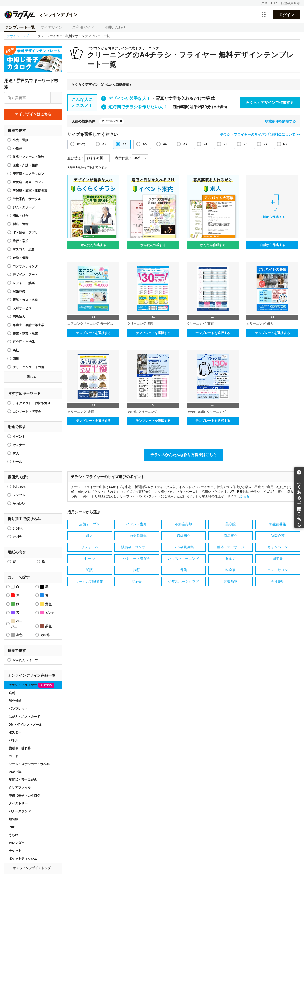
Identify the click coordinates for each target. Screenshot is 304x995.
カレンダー (16, 843)
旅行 (136, 570)
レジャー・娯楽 (24, 283)
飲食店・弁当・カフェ (28, 182)
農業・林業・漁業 (25, 333)
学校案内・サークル (27, 199)
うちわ (13, 835)
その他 (44, 635)
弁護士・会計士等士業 (28, 325)
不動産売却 (183, 524)
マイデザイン (51, 27)
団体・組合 (20, 216)
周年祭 (277, 559)
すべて (81, 144)
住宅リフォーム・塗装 (28, 157)
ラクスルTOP (267, 3)
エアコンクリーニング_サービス (90, 324)
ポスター (15, 732)
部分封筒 (15, 701)
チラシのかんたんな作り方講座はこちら (183, 455)
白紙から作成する (272, 245)
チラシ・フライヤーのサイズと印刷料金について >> (260, 134)
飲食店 (230, 559)
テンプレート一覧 (20, 27)
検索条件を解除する (280, 121)
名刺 (12, 693)
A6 (165, 144)
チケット (15, 851)
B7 (265, 144)
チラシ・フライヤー (31, 685)
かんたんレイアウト (27, 660)
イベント (19, 436)
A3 (104, 144)
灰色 (16, 635)
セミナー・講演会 (136, 559)
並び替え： (75, 158)
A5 (145, 144)
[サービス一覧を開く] (264, 14)
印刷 (16, 359)
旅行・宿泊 (20, 241)
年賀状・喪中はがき (23, 780)
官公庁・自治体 (24, 342)
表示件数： (123, 158)
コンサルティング (25, 266)
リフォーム (89, 547)
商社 (16, 350)
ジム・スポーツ (24, 207)
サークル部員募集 (89, 581)
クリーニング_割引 (140, 324)
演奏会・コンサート (136, 547)
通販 (89, 570)
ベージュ (16, 623)
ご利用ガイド (83, 27)
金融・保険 (20, 258)
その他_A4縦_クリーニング (206, 412)
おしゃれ (19, 487)
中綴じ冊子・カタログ (24, 795)
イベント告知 (136, 524)
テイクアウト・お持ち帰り (31, 403)
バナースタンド (20, 811)
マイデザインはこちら (33, 114)
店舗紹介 (183, 536)
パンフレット (18, 709)
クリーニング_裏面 (200, 324)
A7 (185, 144)
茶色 (46, 626)
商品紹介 (230, 536)
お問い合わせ (115, 27)
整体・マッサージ (230, 547)
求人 (16, 453)
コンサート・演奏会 (27, 411)
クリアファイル (20, 787)
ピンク (47, 612)
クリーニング (110, 121)
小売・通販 (20, 140)
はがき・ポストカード (24, 717)
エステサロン (277, 570)
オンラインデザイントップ (32, 868)
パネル (13, 740)
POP (12, 827)
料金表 (230, 570)
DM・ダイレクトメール (25, 724)
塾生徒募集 (277, 524)
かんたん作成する (93, 245)
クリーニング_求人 (259, 324)
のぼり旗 (15, 772)
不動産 (17, 148)
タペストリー (18, 803)
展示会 (136, 581)
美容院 (230, 524)
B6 (245, 144)
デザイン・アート (25, 274)
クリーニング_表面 (80, 412)
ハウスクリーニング (183, 559)
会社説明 (278, 581)
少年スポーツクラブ (183, 581)
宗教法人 (19, 317)
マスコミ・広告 (24, 249)
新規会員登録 (290, 3)
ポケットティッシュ (23, 858)
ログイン (286, 15)
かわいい (19, 503)
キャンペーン (277, 547)
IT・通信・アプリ (25, 232)
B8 (285, 144)
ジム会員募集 (183, 547)
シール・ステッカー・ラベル (29, 764)
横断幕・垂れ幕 (20, 748)
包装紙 (13, 819)
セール (17, 462)
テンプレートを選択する (93, 333)
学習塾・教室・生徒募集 (30, 190)
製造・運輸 (20, 224)
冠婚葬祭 (19, 291)
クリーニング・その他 (28, 367)
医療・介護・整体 (25, 165)
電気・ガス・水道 (25, 300)
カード (13, 756)
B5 (225, 144)
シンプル (19, 495)
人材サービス (22, 308)
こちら (244, 496)
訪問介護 (278, 536)
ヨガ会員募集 (136, 536)
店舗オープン (89, 524)
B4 (205, 144)
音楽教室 (230, 581)
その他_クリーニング (142, 412)
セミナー (19, 445)
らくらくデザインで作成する (270, 102)
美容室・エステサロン (28, 174)
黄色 (46, 604)
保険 (183, 570)
